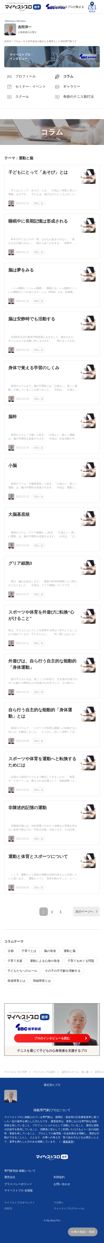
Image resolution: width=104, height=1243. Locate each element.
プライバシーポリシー (18, 1184)
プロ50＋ (59, 1202)
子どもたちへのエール (22, 970)
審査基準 (68, 1141)
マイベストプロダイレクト (19, 1202)
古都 (11, 951)
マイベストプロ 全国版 (18, 1190)
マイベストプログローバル (69, 1208)
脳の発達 (50, 951)
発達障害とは (16, 980)
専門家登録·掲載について (20, 1170)
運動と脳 (38, 203)
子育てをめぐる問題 (80, 960)
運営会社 (9, 1177)
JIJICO (8, 1208)
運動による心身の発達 (45, 960)
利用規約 (59, 1177)
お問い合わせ (62, 1184)
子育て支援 (14, 960)
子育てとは (28, 951)
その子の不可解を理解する (63, 970)
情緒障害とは (42, 980)
